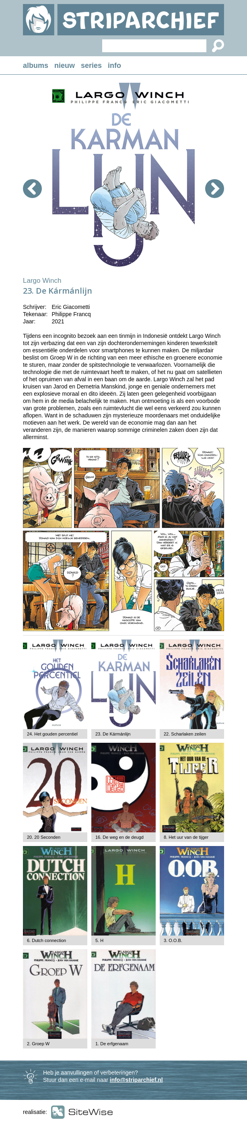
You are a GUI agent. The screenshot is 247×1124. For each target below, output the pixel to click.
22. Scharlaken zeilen (185, 734)
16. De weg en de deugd (119, 837)
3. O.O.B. (173, 940)
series (91, 65)
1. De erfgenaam (111, 1043)
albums (35, 65)
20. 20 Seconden (43, 837)
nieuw (64, 65)
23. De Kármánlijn (112, 734)
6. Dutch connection (46, 940)
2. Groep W (38, 1043)
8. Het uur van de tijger (186, 837)
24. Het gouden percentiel (52, 734)
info (114, 65)
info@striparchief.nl (136, 1080)
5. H (99, 940)
